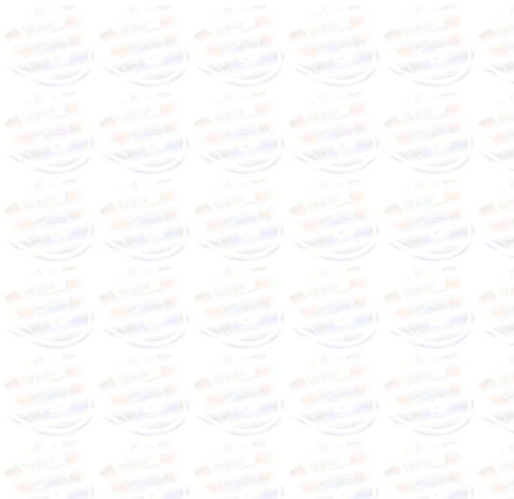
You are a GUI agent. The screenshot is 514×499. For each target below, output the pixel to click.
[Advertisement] (144, 165)
